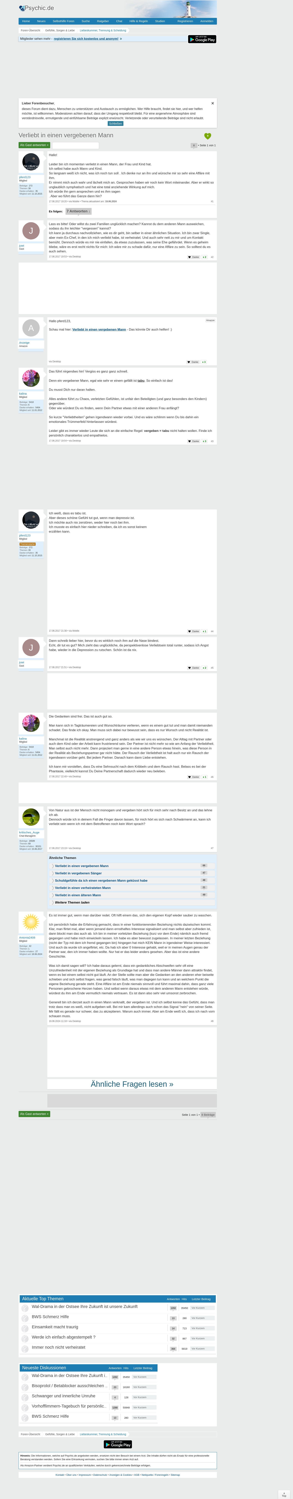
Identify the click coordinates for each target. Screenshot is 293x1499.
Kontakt (60, 1474)
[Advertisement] (132, 1052)
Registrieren (185, 21)
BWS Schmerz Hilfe (50, 1316)
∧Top (284, 1494)
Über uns (71, 1474)
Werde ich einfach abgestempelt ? (63, 1337)
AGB (136, 1474)
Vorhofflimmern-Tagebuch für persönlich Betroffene (79, 1406)
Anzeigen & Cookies (120, 1474)
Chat (119, 21)
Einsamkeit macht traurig (55, 1326)
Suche (86, 21)
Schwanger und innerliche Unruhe (63, 1395)
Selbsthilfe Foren (63, 21)
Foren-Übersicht (30, 1434)
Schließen (115, 123)
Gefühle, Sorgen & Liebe (60, 1434)
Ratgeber (103, 21)
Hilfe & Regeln (139, 21)
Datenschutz (100, 1474)
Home (26, 21)
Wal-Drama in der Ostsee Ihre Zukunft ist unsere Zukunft (85, 1306)
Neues (41, 21)
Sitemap (175, 1474)
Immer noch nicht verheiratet (58, 1347)
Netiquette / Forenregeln (155, 1474)
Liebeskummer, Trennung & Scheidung (103, 1434)
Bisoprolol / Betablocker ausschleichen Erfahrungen (80, 1385)
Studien (160, 21)
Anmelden (206, 21)
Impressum (85, 1474)
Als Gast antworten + (34, 145)
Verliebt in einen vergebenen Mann (66, 135)
